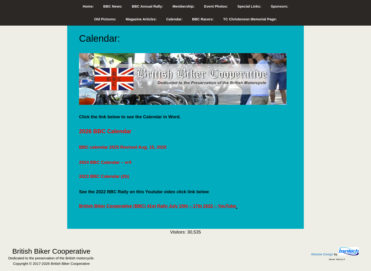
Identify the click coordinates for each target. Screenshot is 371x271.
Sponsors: (279, 6)
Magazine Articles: (141, 19)
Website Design (322, 254)
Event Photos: (216, 6)
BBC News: (112, 6)
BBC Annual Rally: (147, 6)
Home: (88, 6)
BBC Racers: (203, 19)
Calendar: (174, 19)
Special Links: (249, 6)
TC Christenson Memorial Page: (250, 19)
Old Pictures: (105, 19)
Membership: (183, 6)
